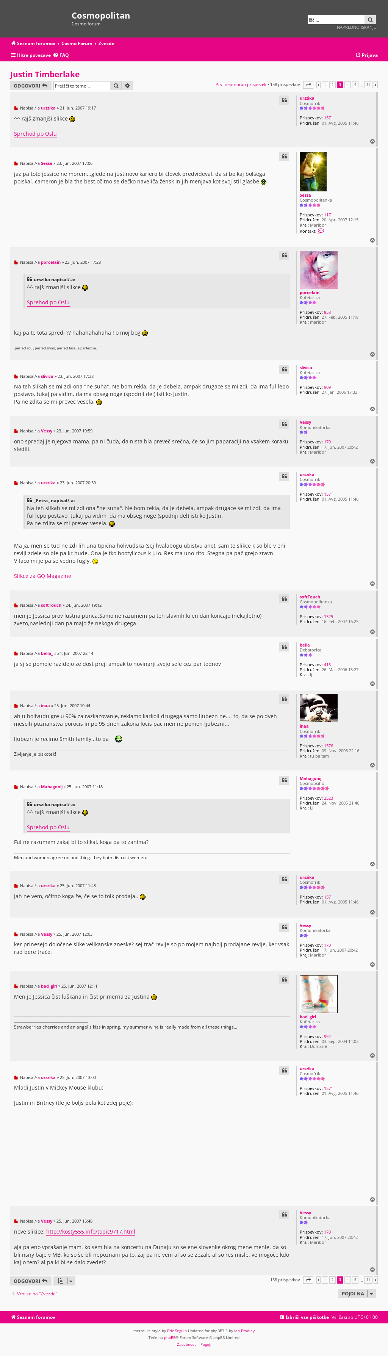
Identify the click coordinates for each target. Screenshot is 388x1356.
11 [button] (368, 85)
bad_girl (308, 1016)
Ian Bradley (244, 1330)
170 (327, 441)
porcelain (309, 292)
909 (327, 387)
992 (327, 1036)
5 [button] (355, 85)
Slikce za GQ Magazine (42, 575)
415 (327, 664)
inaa (304, 725)
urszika (307, 98)
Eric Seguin (177, 1330)
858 (327, 312)
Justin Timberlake (45, 74)
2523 (328, 797)
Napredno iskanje (356, 27)
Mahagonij (310, 778)
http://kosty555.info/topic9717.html (90, 1231)
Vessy (305, 422)
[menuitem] (61, 55)
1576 (328, 745)
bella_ (306, 644)
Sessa (305, 195)
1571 (328, 117)
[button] (308, 84)
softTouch (310, 596)
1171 (328, 214)
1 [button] (325, 85)
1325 (328, 616)
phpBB (169, 1337)
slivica (306, 367)
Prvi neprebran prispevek (241, 84)
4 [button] (348, 85)
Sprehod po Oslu (35, 133)
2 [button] (332, 85)
